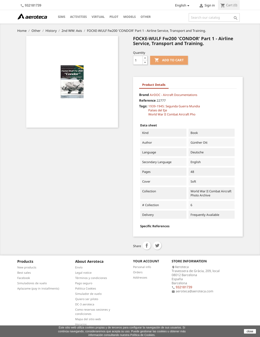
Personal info (142, 267)
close (250, 331)
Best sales (24, 273)
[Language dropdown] (183, 5)
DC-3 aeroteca (84, 304)
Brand (144, 95)
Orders (138, 272)
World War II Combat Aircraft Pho (171, 114)
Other (146, 17)
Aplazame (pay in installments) (38, 288)
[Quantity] (138, 60)
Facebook (23, 278)
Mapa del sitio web (88, 319)
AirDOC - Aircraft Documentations (173, 95)
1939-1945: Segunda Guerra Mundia (174, 106)
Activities (78, 17)
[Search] (214, 17)
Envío (78, 267)
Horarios (81, 324)
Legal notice (83, 273)
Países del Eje (157, 110)
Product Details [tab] (154, 85)
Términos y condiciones (91, 278)
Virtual (98, 17)
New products (26, 267)
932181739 (33, 5)
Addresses (140, 277)
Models (129, 17)
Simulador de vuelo (88, 294)
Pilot (113, 17)
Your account (146, 261)
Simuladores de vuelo (32, 283)
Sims (61, 17)
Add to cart (169, 60)
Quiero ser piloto (86, 299)
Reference (147, 100)
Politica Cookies (85, 288)
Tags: (143, 106)
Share (147, 245)
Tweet (157, 245)
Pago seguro (83, 283)
